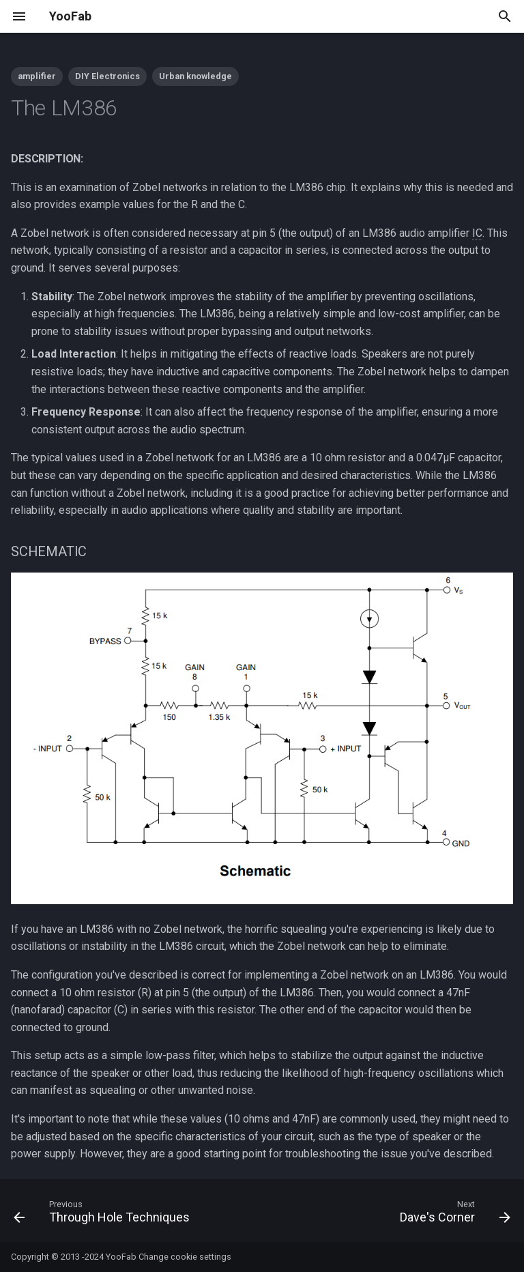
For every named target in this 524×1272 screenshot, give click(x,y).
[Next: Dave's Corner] (452, 1215)
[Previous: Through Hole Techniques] (104, 1215)
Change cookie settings (185, 1257)
